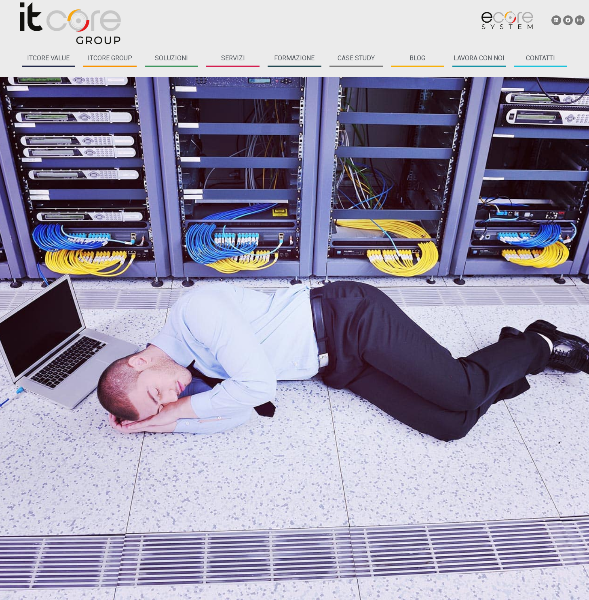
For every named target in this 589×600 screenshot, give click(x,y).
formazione (294, 58)
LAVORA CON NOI (479, 58)
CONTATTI (540, 58)
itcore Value (48, 58)
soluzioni (171, 58)
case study (356, 58)
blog (417, 58)
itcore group (110, 58)
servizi (233, 58)
